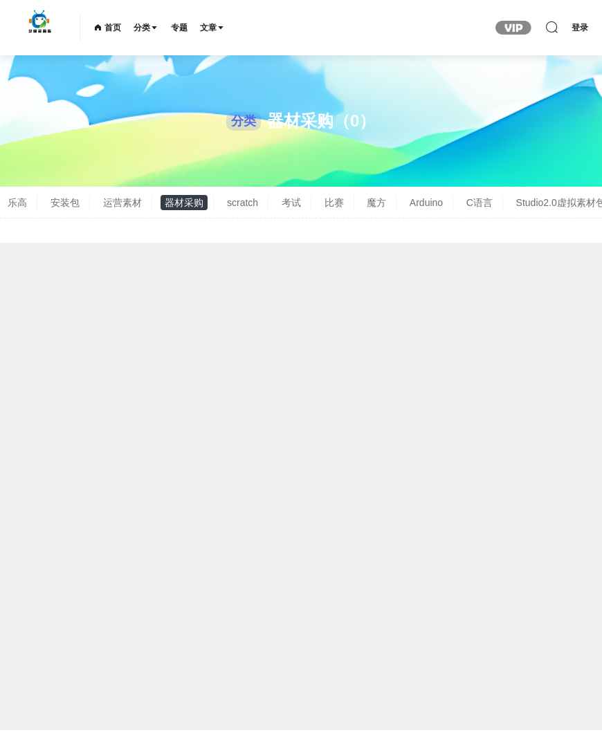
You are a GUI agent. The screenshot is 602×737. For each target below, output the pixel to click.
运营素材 (122, 202)
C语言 (479, 202)
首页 (107, 27)
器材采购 (184, 202)
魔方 (376, 202)
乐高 (17, 202)
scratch (242, 202)
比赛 (334, 202)
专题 (179, 27)
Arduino (426, 202)
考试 (291, 202)
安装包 (65, 202)
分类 (146, 27)
